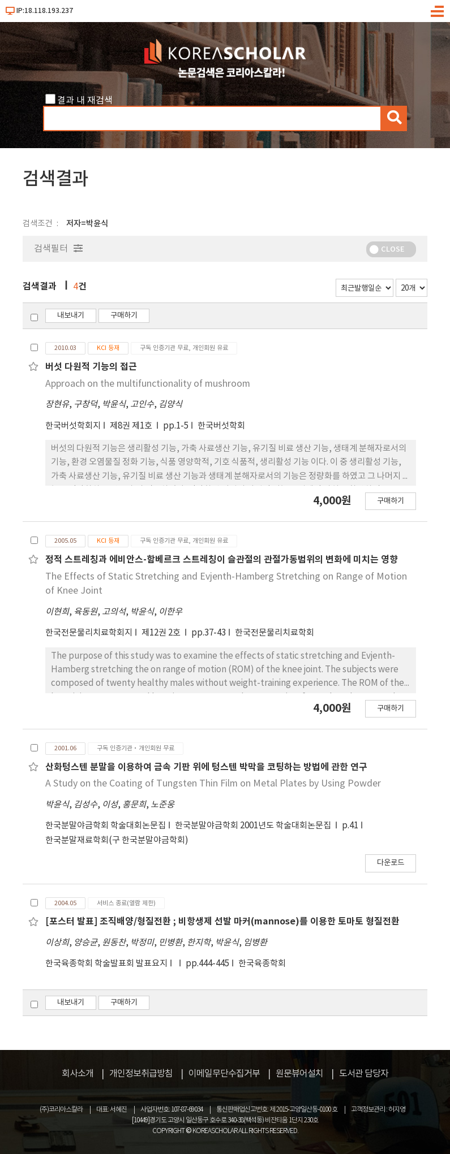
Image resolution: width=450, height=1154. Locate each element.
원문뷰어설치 (299, 1074)
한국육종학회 (262, 964)
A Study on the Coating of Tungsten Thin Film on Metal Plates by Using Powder (213, 784)
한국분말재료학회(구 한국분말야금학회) (116, 840)
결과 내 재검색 (85, 101)
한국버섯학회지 (73, 426)
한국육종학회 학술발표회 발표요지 (106, 964)
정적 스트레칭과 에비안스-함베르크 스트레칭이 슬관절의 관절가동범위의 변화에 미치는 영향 (221, 559)
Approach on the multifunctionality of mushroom (147, 384)
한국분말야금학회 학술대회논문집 (105, 826)
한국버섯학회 (221, 426)
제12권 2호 (162, 633)
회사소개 (77, 1074)
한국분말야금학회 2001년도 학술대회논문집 (254, 826)
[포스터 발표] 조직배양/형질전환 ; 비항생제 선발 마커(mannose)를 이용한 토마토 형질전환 (222, 921)
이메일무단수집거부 (224, 1074)
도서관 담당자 (363, 1074)
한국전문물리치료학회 (274, 633)
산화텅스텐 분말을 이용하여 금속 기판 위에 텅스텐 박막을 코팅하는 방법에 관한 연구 (206, 767)
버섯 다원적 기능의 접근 (91, 367)
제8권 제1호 (132, 426)
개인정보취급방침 (141, 1074)
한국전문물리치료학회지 (88, 633)
